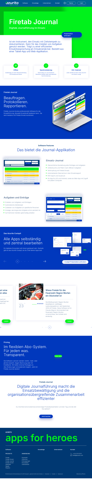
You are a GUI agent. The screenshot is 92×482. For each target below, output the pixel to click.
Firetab (7, 459)
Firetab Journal (10, 462)
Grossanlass (25, 464)
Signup (71, 4)
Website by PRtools (80, 475)
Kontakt (57, 4)
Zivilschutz (25, 461)
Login (81, 4)
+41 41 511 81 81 (77, 455)
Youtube (53, 475)
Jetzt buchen (46, 417)
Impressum (60, 475)
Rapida (7, 467)
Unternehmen (47, 4)
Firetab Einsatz (10, 461)
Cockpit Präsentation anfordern (73, 261)
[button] (17, 261)
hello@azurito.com (78, 457)
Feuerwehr (25, 459)
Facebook (47, 475)
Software (25, 4)
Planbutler (8, 466)
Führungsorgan (26, 462)
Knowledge (35, 4)
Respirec (8, 469)
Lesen (68, 320)
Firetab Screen (10, 464)
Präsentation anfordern (70, 35)
